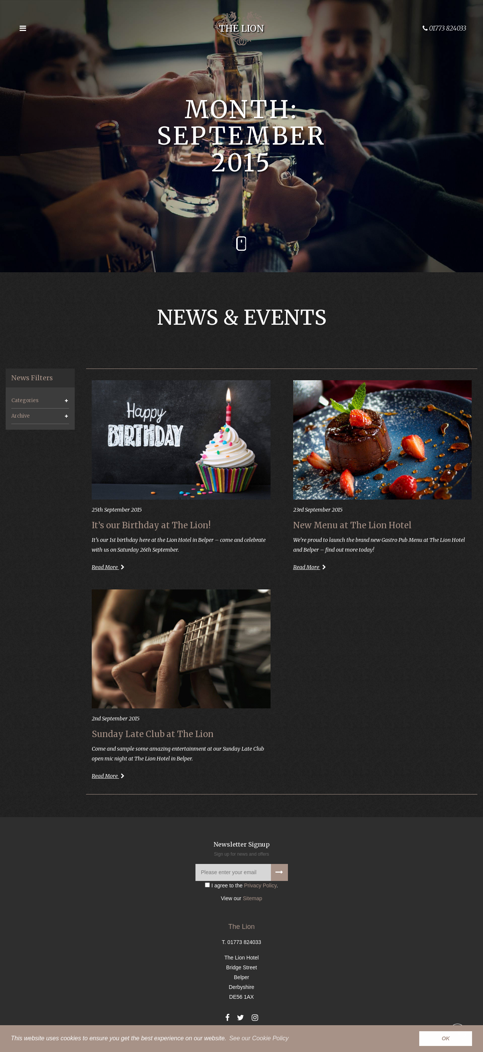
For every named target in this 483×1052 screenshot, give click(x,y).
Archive (20, 416)
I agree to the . (241, 885)
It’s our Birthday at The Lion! (151, 525)
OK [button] (445, 1038)
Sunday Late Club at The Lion (153, 734)
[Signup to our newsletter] (279, 872)
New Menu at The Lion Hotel (352, 525)
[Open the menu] (22, 28)
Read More (108, 567)
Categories (24, 400)
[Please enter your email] (241, 872)
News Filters (32, 378)
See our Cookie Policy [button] (258, 1038)
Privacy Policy (260, 885)
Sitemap (252, 898)
